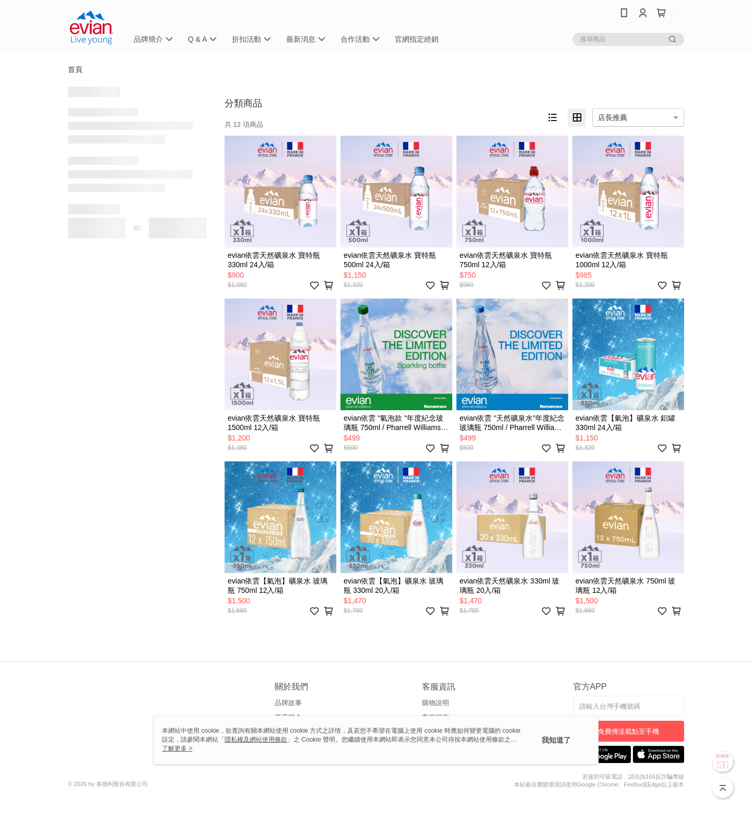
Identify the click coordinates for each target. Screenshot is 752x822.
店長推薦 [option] (612, 117)
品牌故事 (288, 703)
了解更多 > (177, 748)
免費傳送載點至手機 (628, 731)
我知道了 (556, 740)
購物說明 (435, 703)
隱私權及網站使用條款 (256, 739)
